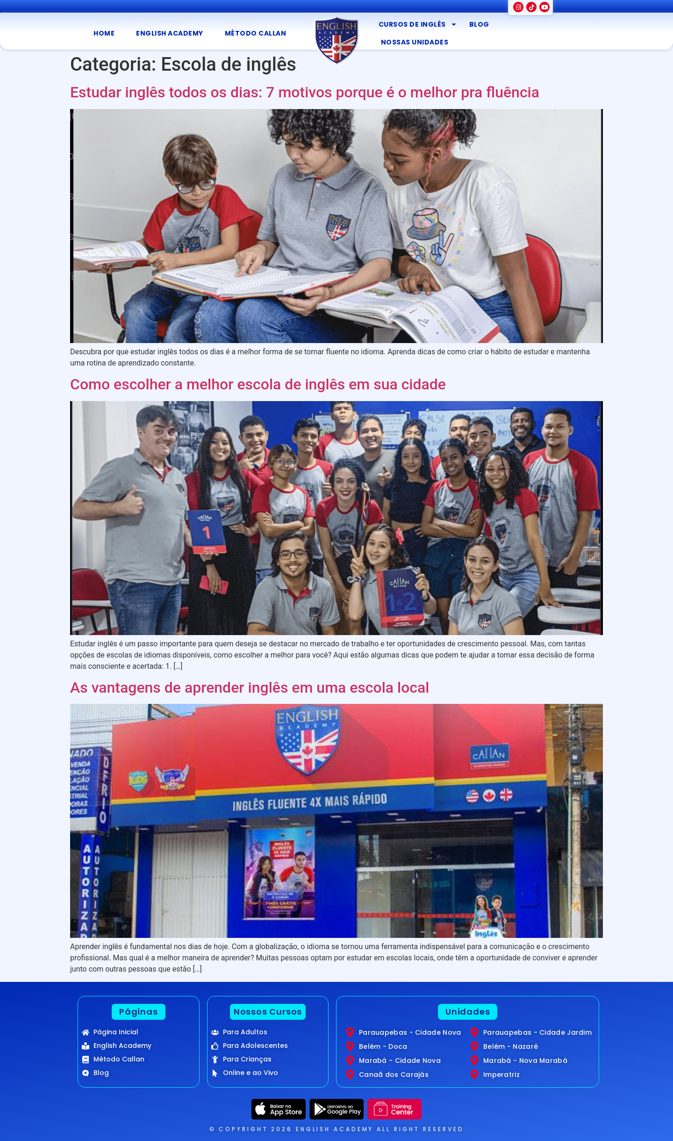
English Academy (169, 33)
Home (104, 33)
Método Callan (255, 33)
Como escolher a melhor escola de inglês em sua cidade (258, 384)
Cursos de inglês (418, 24)
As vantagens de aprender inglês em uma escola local (249, 687)
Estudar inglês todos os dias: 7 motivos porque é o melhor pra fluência (304, 92)
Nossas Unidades (415, 42)
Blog (479, 24)
